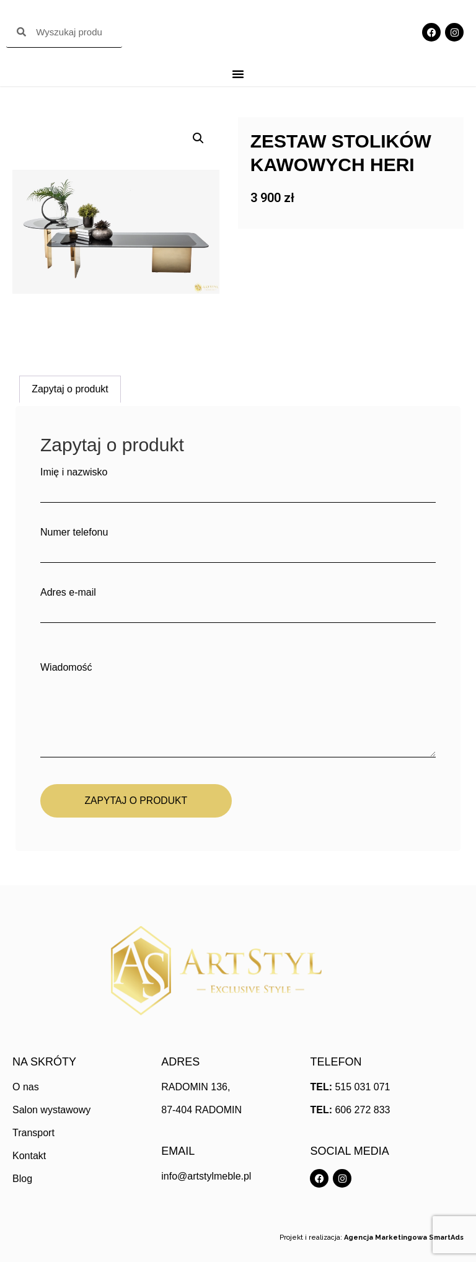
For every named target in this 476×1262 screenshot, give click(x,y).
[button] (198, 138)
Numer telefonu (238, 541)
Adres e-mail (238, 601)
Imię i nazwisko (238, 481)
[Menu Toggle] (238, 74)
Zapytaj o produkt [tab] (70, 389)
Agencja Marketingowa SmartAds (404, 1238)
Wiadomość (238, 711)
